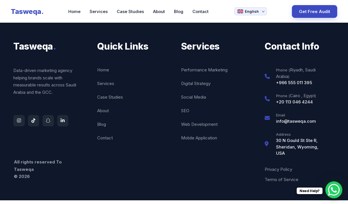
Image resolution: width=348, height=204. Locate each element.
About (159, 11)
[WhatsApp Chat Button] (333, 189)
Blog (178, 11)
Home (74, 11)
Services (99, 11)
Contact (200, 11)
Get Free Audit (314, 11)
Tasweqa (27, 11)
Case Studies (130, 11)
